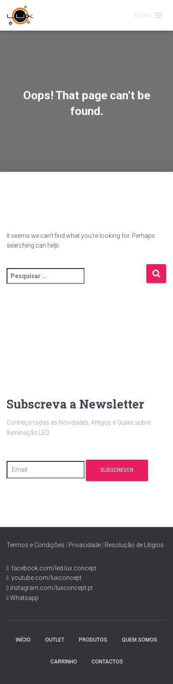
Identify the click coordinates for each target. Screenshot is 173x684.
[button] (142, 15)
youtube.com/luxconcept (45, 577)
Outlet (54, 640)
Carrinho (63, 662)
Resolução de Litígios (134, 544)
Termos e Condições (35, 544)
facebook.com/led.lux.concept (53, 568)
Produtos (93, 640)
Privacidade (84, 544)
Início (23, 640)
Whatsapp (24, 597)
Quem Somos (139, 640)
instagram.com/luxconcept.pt (51, 587)
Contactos (107, 662)
